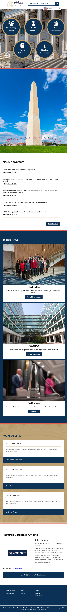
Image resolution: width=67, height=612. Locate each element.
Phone (15, 569)
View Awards (34, 411)
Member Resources (44, 48)
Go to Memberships (34, 297)
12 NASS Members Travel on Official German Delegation (25, 202)
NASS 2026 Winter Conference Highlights (19, 170)
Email (20, 569)
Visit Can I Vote (11, 512)
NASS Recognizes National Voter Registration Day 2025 (24, 212)
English (48, 8)
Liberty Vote (42, 540)
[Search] (57, 4)
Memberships (10, 590)
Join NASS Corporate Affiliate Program (33, 575)
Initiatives (38, 590)
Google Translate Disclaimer (38, 609)
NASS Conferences (55, 26)
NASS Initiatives (22, 48)
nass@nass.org (55, 608)
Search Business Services (15, 460)
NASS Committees (33, 26)
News (22, 590)
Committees (10, 593)
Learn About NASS (34, 354)
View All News (53, 224)
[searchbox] (42, 4)
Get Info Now (10, 486)
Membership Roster (11, 26)
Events (23, 593)
